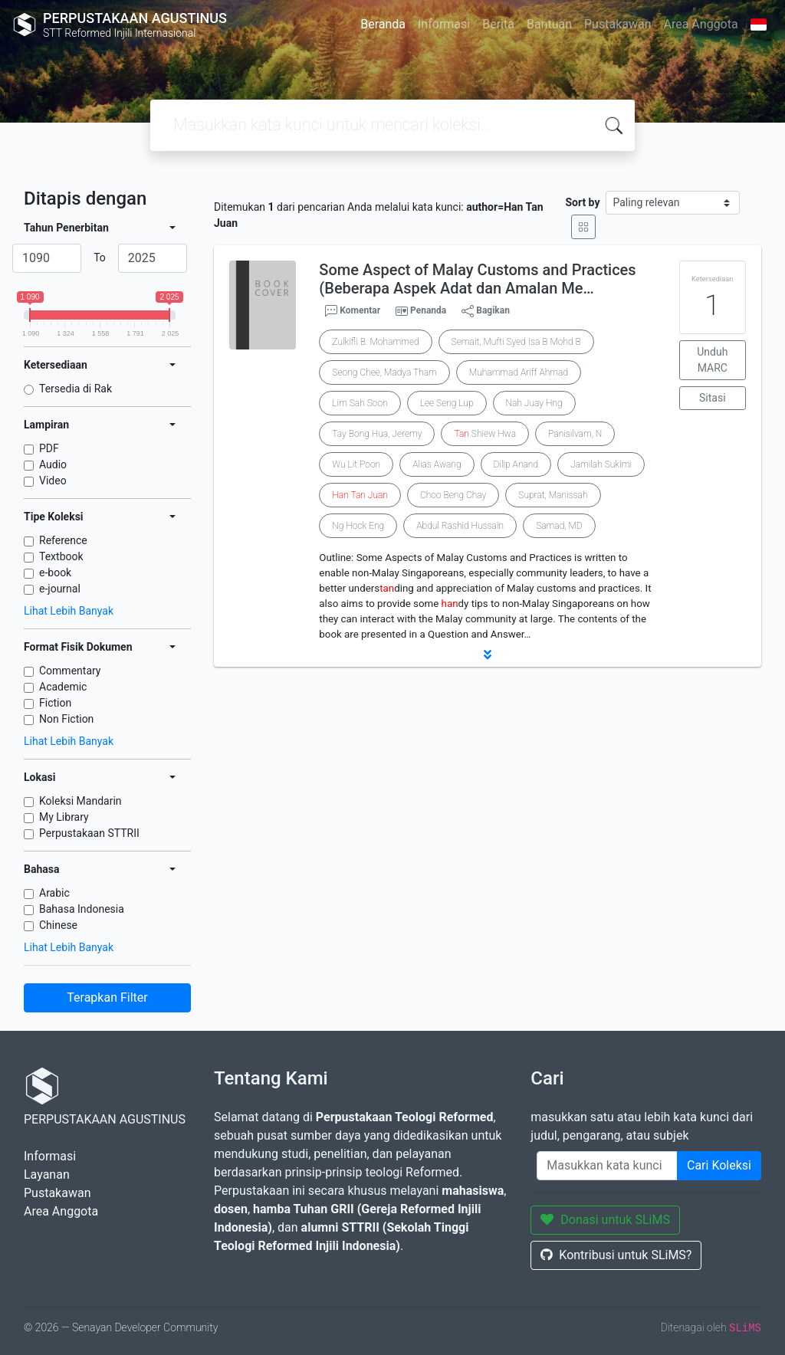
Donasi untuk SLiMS (605, 1219)
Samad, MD (559, 525)
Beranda (383, 24)
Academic (63, 687)
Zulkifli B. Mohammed (375, 341)
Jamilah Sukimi (601, 464)
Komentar (352, 311)
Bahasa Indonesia (81, 909)
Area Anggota (701, 24)
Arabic (54, 893)
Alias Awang (436, 464)
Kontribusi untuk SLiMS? (615, 1255)
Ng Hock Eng (358, 525)
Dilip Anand (516, 464)
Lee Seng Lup (447, 403)
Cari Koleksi (719, 1165)
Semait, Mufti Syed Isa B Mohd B (516, 341)
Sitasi (712, 398)
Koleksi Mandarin (80, 801)
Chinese (58, 925)
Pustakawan (617, 24)
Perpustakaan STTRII (89, 833)
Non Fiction (66, 719)
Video (53, 480)
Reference (63, 540)
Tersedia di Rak (75, 388)
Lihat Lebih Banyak (68, 611)
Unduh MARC (712, 360)
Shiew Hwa (485, 433)
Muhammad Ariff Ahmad (518, 372)
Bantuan (549, 24)
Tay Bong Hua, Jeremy (377, 433)
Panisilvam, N (575, 433)
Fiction (55, 703)
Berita (498, 24)
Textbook (61, 556)
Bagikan (485, 311)
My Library (64, 817)
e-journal (59, 588)
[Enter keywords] (607, 1165)
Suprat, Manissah (552, 495)
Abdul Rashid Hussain (460, 525)
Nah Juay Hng (534, 403)
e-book (55, 572)
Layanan (47, 1174)
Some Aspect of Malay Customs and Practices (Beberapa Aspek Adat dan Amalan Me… (477, 279)
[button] (487, 654)
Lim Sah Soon (359, 403)
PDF (49, 448)
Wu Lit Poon (356, 464)
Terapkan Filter (107, 997)
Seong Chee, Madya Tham (384, 372)
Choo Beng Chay (453, 495)
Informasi (444, 24)
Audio (53, 464)
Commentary (70, 670)
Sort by (582, 202)
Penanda (428, 310)
